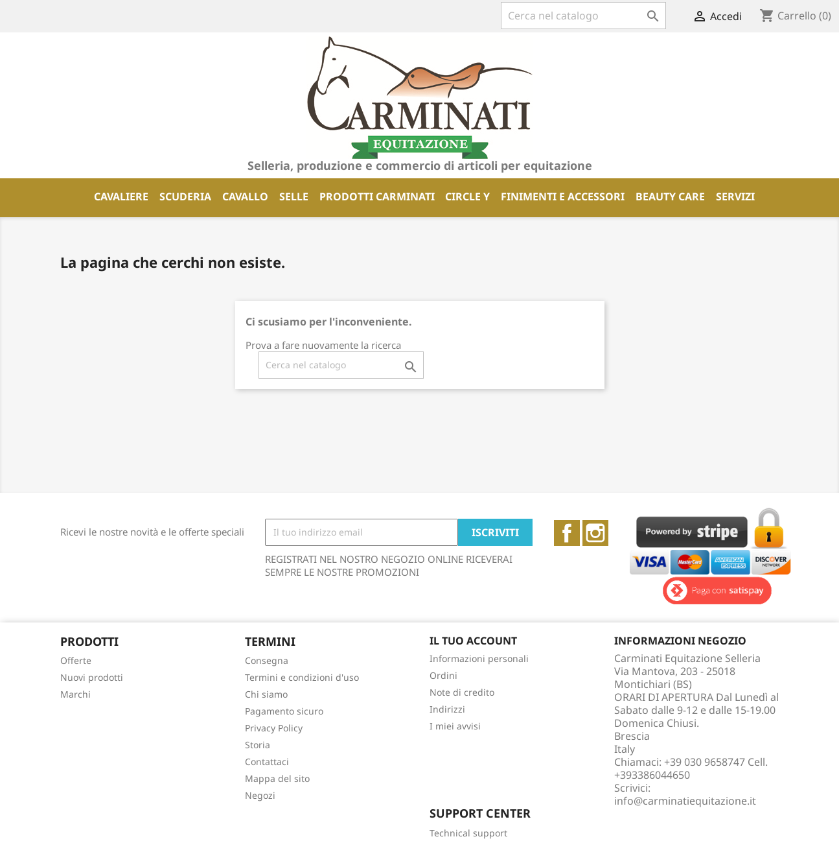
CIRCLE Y (467, 196)
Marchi (75, 694)
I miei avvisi (455, 726)
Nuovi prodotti (91, 677)
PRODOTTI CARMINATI (377, 196)
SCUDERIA (185, 196)
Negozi (260, 795)
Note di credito (462, 692)
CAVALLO (245, 196)
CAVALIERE (121, 196)
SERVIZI (735, 196)
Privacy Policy (274, 728)
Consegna (266, 660)
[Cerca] (583, 15)
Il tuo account (473, 640)
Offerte (75, 660)
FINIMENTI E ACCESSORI (563, 196)
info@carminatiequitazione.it (685, 801)
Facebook (567, 533)
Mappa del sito (277, 778)
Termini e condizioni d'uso (302, 677)
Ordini (443, 675)
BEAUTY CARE (670, 196)
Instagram (595, 533)
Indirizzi (447, 709)
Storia (257, 745)
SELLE (293, 196)
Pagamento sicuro (284, 711)
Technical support (468, 833)
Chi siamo (266, 694)
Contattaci (267, 761)
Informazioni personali (479, 658)
